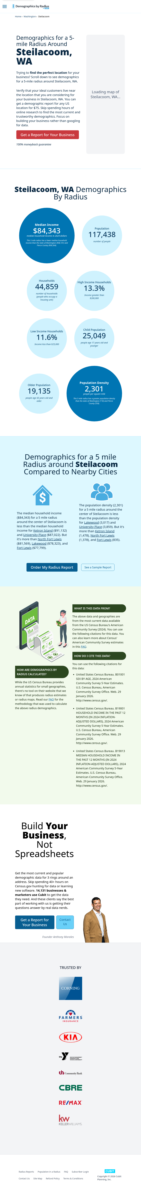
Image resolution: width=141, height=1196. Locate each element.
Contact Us (24, 1178)
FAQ (51, 699)
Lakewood (39, 543)
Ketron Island (43, 530)
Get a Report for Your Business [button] (48, 134)
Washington (30, 16)
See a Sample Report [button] (97, 567)
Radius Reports (26, 1171)
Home (18, 16)
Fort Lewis (24, 548)
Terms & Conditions (73, 1178)
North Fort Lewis (49, 539)
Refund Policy (53, 1178)
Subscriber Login (80, 1171)
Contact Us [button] (65, 922)
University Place (34, 535)
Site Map (37, 1178)
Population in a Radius (49, 1171)
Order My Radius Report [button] (52, 567)
